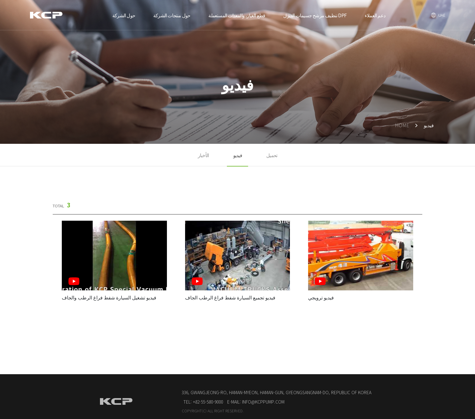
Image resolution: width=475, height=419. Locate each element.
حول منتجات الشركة (171, 15)
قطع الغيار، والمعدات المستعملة (236, 15)
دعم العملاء (375, 15)
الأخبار (203, 155)
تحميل (271, 155)
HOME (402, 125)
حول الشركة (123, 15)
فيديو (237, 155)
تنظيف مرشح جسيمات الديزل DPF (315, 15)
